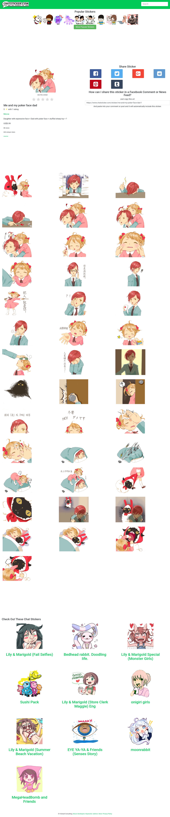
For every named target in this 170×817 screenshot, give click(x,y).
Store (100, 814)
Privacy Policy (107, 814)
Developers (81, 814)
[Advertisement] (71, 48)
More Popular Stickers (85, 27)
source (6, 136)
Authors (95, 814)
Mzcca (6, 114)
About (75, 814)
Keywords (88, 814)
